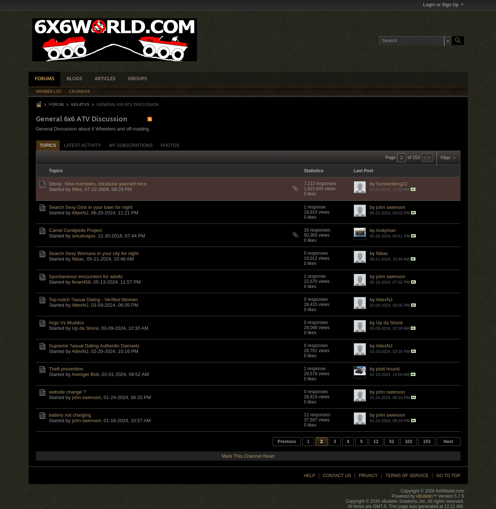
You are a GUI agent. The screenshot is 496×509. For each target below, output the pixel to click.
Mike (77, 189)
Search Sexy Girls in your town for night (91, 207)
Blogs (74, 79)
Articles (104, 79)
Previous (286, 441)
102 (408, 441)
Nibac (78, 259)
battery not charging (70, 415)
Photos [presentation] (170, 145)
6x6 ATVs (80, 104)
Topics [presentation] (48, 145)
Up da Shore (85, 328)
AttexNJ (80, 212)
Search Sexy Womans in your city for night (94, 253)
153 (426, 441)
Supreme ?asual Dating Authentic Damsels (94, 345)
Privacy (368, 475)
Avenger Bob (85, 374)
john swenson (390, 207)
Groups (137, 79)
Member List (48, 91)
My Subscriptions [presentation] (131, 145)
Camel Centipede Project (75, 230)
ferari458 (81, 282)
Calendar (79, 91)
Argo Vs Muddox (66, 322)
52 (391, 441)
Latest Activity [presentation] (82, 145)
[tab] (48, 145)
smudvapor (83, 236)
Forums (44, 79)
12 (375, 441)
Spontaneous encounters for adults (86, 276)
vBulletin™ (426, 496)
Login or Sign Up (443, 4)
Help (309, 475)
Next (448, 441)
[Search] (415, 40)
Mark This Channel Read (248, 456)
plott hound (387, 369)
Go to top (448, 475)
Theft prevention (66, 369)
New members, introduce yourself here (105, 184)
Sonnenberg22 (391, 184)
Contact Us (337, 475)
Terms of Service (407, 475)
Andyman (386, 230)
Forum (56, 104)
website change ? (67, 392)
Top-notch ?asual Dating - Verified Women (93, 299)
